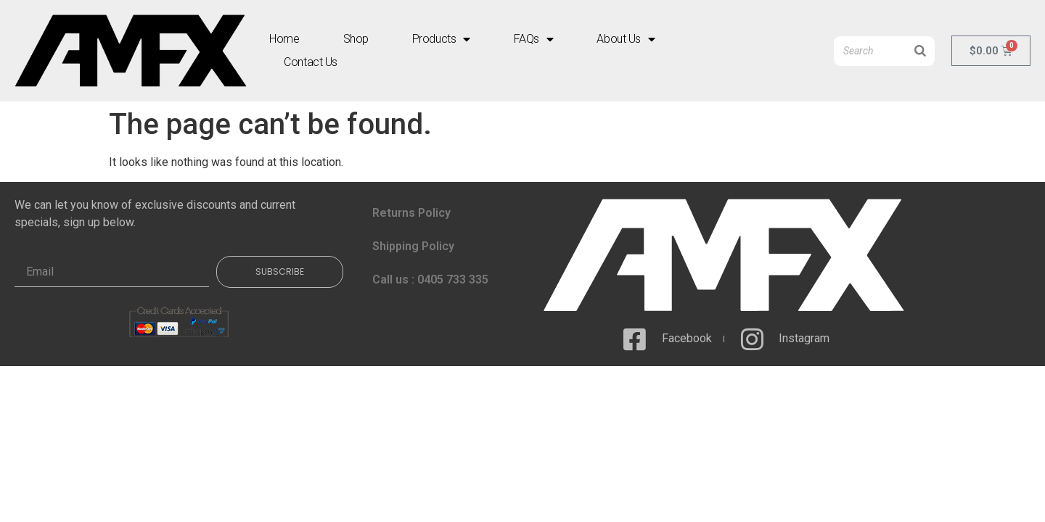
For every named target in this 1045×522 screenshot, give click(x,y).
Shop (356, 39)
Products (441, 39)
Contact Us (310, 62)
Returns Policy (411, 213)
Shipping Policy (413, 246)
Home (284, 39)
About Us (626, 39)
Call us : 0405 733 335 (430, 279)
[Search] (920, 51)
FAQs (534, 39)
